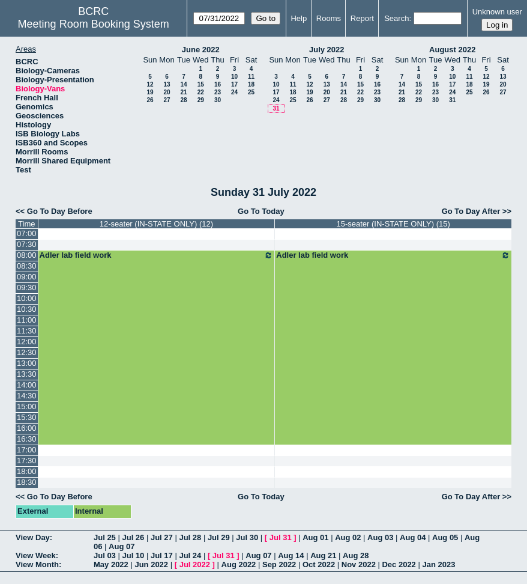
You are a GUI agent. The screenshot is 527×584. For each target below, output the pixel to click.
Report (362, 18)
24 (234, 92)
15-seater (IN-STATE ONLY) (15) (393, 223)
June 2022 (201, 49)
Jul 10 (133, 555)
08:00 (27, 255)
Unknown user (497, 11)
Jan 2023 (438, 564)
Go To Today (261, 211)
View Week (36, 555)
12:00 (27, 341)
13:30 (27, 374)
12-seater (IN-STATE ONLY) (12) (156, 223)
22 (200, 92)
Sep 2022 (279, 564)
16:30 (27, 438)
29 (200, 100)
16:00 (27, 428)
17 (234, 84)
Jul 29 (219, 537)
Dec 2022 (398, 564)
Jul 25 (105, 537)
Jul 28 (190, 537)
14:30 (27, 395)
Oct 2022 (319, 564)
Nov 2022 (359, 564)
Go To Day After (471, 211)
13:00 (27, 363)
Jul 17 (162, 555)
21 (183, 92)
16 (217, 84)
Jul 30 (247, 537)
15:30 (27, 417)
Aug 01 (315, 537)
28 (183, 100)
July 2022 (327, 49)
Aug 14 (291, 555)
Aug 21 (323, 555)
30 (217, 100)
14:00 (27, 384)
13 (166, 84)
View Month (37, 564)
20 (166, 92)
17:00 (27, 449)
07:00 (27, 233)
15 (200, 84)
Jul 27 (162, 537)
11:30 (27, 330)
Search (396, 18)
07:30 (27, 244)
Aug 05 (445, 537)
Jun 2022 (151, 564)
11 (251, 76)
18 (251, 84)
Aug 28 (356, 555)
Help (299, 18)
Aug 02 (348, 537)
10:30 (27, 309)
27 (166, 100)
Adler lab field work (157, 255)
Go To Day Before (59, 211)
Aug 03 (380, 537)
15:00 (27, 406)
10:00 (27, 298)
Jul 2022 (194, 564)
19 (149, 92)
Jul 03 (105, 555)
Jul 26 (133, 537)
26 (149, 100)
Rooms (328, 18)
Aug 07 (121, 546)
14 (183, 84)
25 (251, 92)
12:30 (27, 352)
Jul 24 (190, 555)
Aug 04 (413, 537)
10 (234, 76)
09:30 (27, 287)
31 (276, 108)
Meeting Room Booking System (93, 24)
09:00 (27, 276)
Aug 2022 (238, 564)
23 (217, 92)
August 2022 (452, 49)
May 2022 (111, 564)
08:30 (27, 265)
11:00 (27, 319)
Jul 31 (281, 537)
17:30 (27, 460)
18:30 (27, 482)
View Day (33, 537)
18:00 (27, 471)
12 (149, 84)
